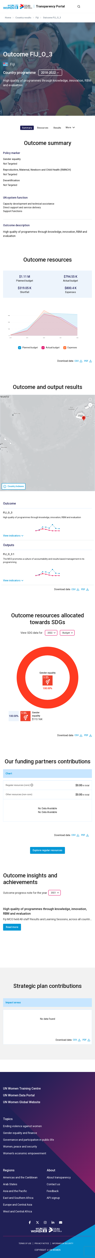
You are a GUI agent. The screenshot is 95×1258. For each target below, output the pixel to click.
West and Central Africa (17, 1211)
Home (8, 17)
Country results (23, 17)
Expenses (72, 347)
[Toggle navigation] (89, 6)
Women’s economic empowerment (24, 1153)
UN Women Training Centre (22, 1088)
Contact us (53, 1184)
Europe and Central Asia (17, 1205)
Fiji (37, 17)
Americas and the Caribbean (20, 1177)
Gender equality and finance (20, 1133)
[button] (84, 418)
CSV (76, 361)
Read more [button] (12, 927)
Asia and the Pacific (15, 1191)
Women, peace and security (20, 1147)
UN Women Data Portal (19, 1095)
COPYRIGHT (40, 1250)
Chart (9, 773)
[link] (47, 536)
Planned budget (30, 347)
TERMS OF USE (25, 1243)
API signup (53, 1198)
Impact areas (13, 1002)
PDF (86, 361)
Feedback (53, 1191)
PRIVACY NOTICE (42, 1243)
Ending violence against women (22, 1126)
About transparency (59, 1177)
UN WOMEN (54, 1250)
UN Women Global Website (21, 1102)
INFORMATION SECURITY (62, 1243)
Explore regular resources (47, 850)
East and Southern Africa (18, 1198)
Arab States (10, 1184)
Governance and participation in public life (28, 1140)
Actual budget (53, 347)
